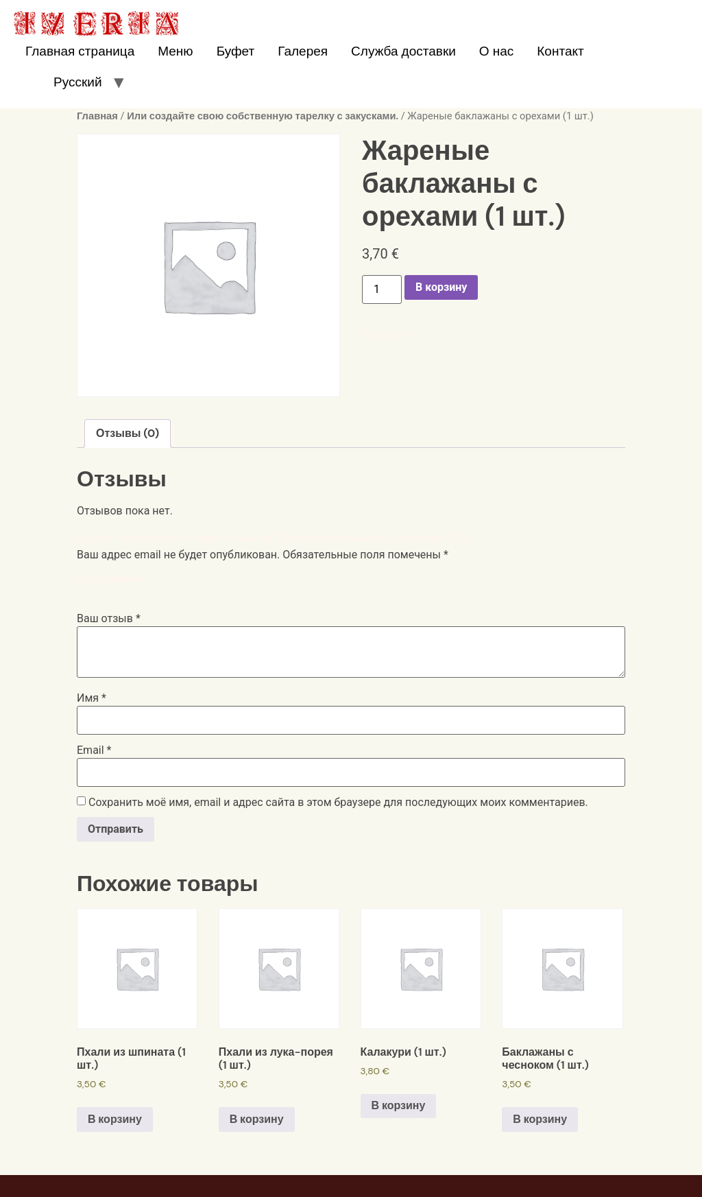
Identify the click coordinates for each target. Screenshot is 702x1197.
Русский (77, 82)
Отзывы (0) (127, 433)
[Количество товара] (382, 289)
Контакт (560, 51)
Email (94, 750)
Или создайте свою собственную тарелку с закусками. (262, 116)
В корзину (441, 287)
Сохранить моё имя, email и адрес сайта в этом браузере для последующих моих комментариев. (338, 802)
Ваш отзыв (109, 618)
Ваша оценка (114, 578)
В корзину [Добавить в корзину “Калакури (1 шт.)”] (399, 1105)
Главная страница (79, 51)
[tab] (127, 433)
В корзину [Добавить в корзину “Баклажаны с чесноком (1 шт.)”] (540, 1119)
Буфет (236, 51)
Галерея (303, 51)
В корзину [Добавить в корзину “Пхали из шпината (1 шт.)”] (115, 1119)
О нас (496, 51)
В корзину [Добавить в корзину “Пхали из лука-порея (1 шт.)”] (257, 1119)
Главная (97, 116)
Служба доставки (403, 51)
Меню (175, 51)
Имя (91, 698)
